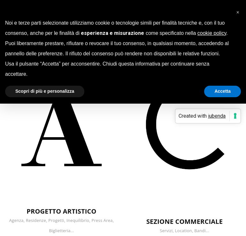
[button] (238, 10)
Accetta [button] (222, 91)
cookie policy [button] (211, 33)
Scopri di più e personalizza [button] (44, 91)
